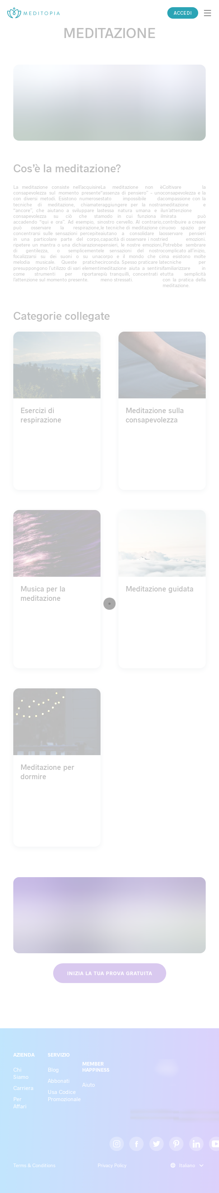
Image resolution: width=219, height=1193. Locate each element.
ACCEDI (183, 13)
